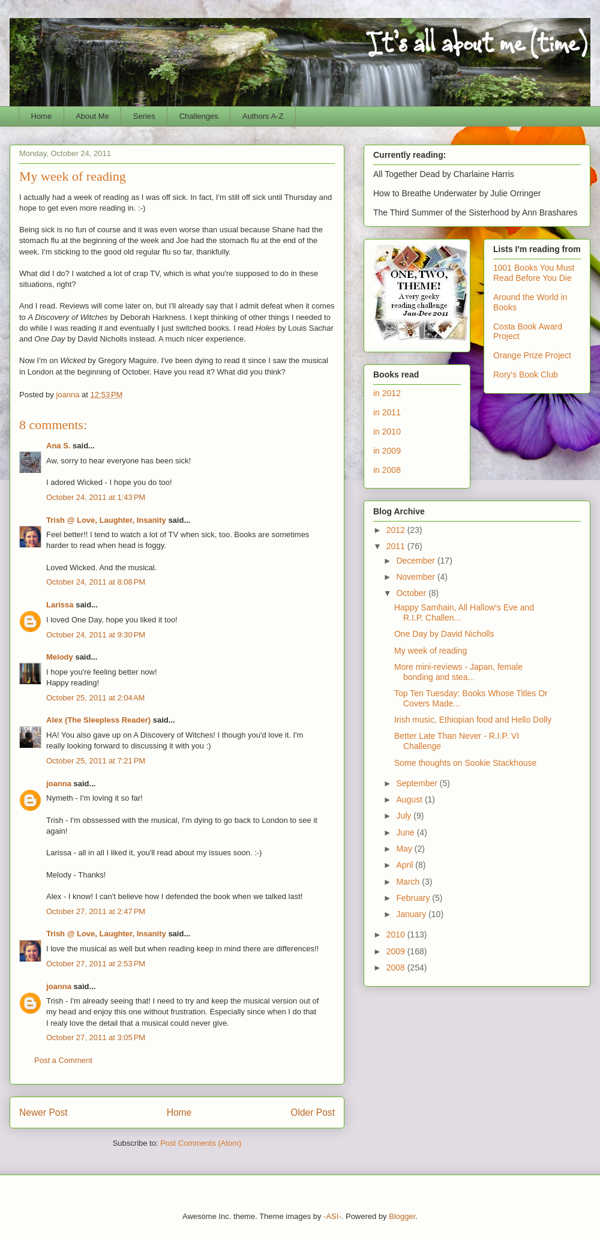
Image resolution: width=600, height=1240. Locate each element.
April (405, 865)
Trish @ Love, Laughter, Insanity (106, 520)
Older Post (312, 1112)
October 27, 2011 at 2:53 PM (95, 963)
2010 (396, 934)
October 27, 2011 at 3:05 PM (95, 1037)
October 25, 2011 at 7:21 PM (95, 760)
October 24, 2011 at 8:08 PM (95, 581)
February (414, 898)
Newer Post (43, 1112)
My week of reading (430, 650)
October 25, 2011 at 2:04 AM (95, 697)
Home (41, 116)
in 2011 (387, 412)
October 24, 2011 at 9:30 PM (95, 634)
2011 (396, 546)
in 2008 (387, 470)
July (404, 815)
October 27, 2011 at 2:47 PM (95, 911)
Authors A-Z (263, 116)
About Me (92, 116)
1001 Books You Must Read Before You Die (533, 273)
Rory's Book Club (525, 374)
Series (144, 116)
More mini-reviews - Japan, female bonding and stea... (458, 672)
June (406, 832)
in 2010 (387, 431)
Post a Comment (63, 1060)
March (409, 881)
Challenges (198, 116)
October (412, 593)
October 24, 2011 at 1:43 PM (95, 497)
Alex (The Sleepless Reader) (98, 719)
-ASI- (332, 1216)
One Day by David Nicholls (444, 634)
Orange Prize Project (532, 355)
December (416, 560)
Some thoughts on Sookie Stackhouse (465, 763)
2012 (396, 530)
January (412, 914)
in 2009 (387, 451)
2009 (396, 951)
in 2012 (387, 393)
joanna (58, 783)
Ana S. (58, 445)
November (416, 577)
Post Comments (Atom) (200, 1143)
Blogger (402, 1216)
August (410, 799)
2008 (396, 967)
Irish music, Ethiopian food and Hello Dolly (472, 719)
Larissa (60, 604)
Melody (59, 656)
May (405, 848)
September (417, 783)
